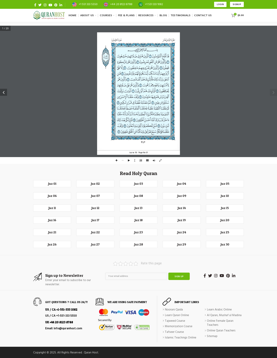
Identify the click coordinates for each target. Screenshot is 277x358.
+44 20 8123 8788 (121, 4)
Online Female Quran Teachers (220, 323)
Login (220, 4)
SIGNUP (237, 4)
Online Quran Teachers (221, 331)
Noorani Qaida (174, 310)
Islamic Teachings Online (180, 338)
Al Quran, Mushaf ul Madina (224, 315)
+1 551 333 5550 (88, 4)
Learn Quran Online (177, 315)
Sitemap (212, 336)
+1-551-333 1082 (66, 309)
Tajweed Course (175, 321)
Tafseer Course (174, 332)
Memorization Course (178, 326)
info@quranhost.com (68, 328)
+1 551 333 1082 (154, 4)
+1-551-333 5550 (66, 315)
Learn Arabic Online (219, 310)
